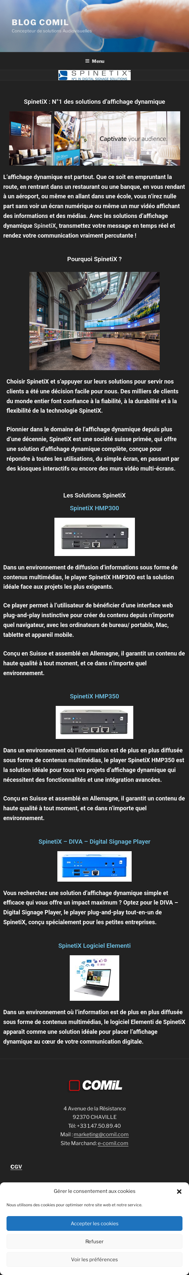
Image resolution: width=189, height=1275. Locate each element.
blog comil (40, 22)
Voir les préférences (94, 1260)
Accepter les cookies (95, 1224)
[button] (179, 1191)
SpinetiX (44, 225)
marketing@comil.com (101, 1134)
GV (16, 1167)
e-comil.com (113, 1143)
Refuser (94, 1242)
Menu (94, 61)
